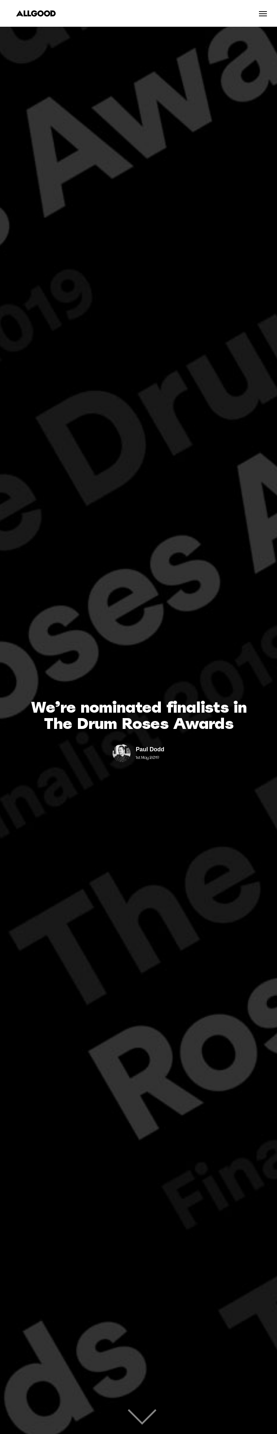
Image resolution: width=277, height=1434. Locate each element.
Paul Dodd (150, 749)
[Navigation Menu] (263, 13)
